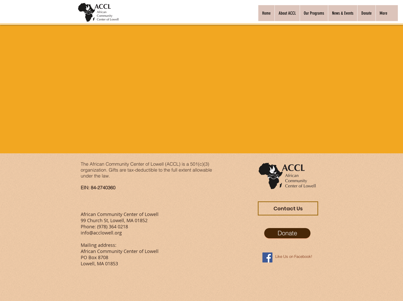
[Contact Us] (288, 208)
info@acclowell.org (101, 233)
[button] (287, 13)
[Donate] (287, 233)
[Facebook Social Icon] (267, 257)
